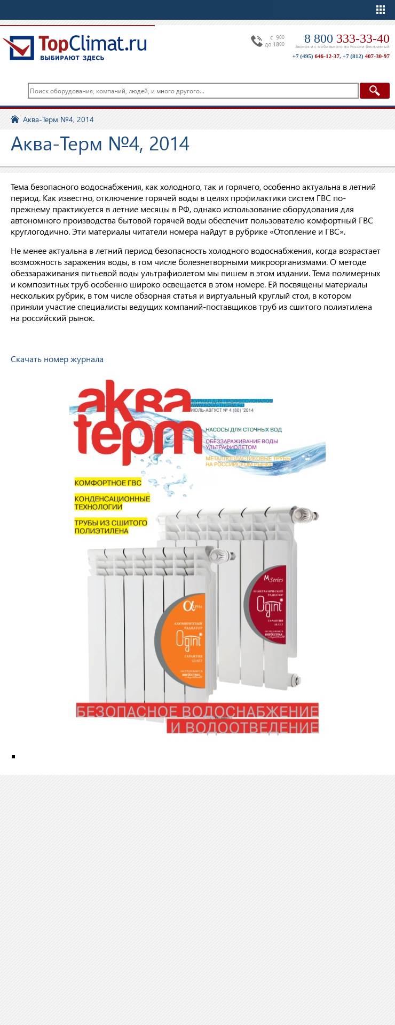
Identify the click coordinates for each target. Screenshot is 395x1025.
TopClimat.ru (75, 48)
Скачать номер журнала (57, 358)
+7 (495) (316, 56)
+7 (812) (366, 56)
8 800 (347, 38)
